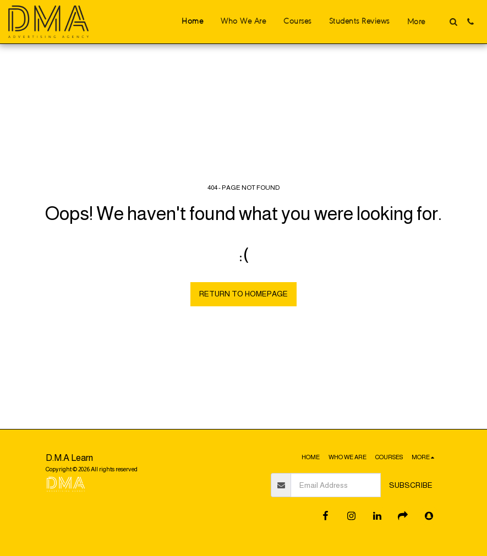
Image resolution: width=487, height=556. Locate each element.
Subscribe (411, 485)
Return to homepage (243, 293)
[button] (453, 22)
